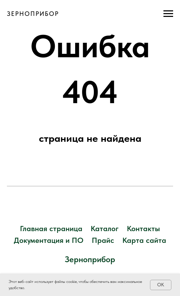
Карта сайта (144, 240)
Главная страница (51, 228)
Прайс (103, 240)
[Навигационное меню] (168, 13)
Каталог (105, 228)
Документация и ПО (48, 240)
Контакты (143, 228)
